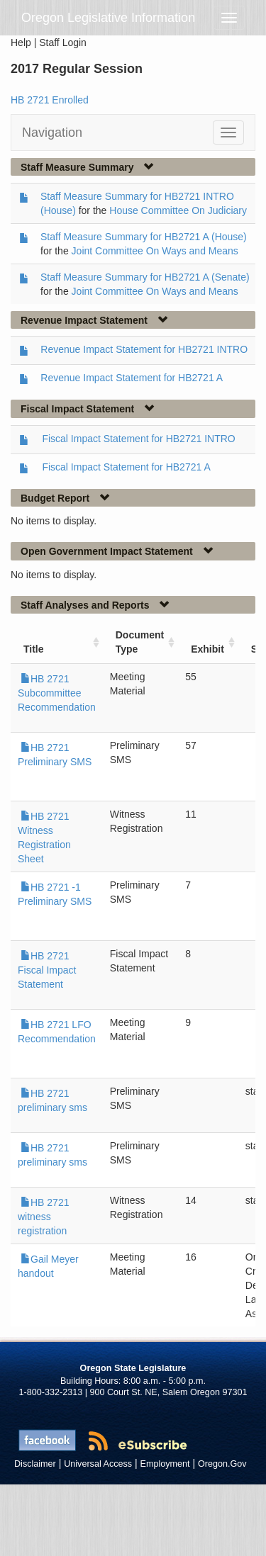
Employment (165, 1464)
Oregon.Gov (222, 1464)
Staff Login (63, 42)
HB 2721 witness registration (43, 1216)
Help (21, 42)
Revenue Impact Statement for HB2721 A (131, 377)
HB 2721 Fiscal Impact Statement (47, 970)
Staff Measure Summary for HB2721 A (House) (143, 236)
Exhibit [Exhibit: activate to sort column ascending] (207, 649)
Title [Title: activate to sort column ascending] (33, 649)
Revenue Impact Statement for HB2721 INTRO (144, 349)
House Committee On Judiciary (178, 210)
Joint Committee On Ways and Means (155, 250)
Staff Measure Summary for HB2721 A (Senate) (145, 277)
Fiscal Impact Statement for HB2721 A (126, 467)
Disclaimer (35, 1464)
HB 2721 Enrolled (50, 100)
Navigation (52, 132)
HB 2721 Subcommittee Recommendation (57, 693)
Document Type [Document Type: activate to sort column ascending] (140, 642)
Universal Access (98, 1464)
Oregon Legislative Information (108, 18)
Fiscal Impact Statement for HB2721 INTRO (138, 438)
